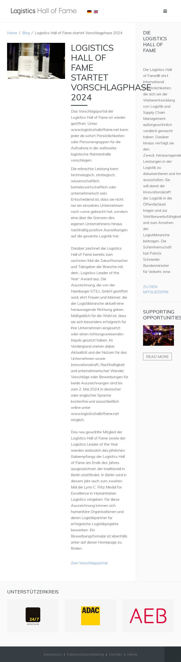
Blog (26, 32)
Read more (157, 356)
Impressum (53, 654)
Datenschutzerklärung (85, 654)
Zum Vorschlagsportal (89, 562)
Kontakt (115, 654)
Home (12, 32)
